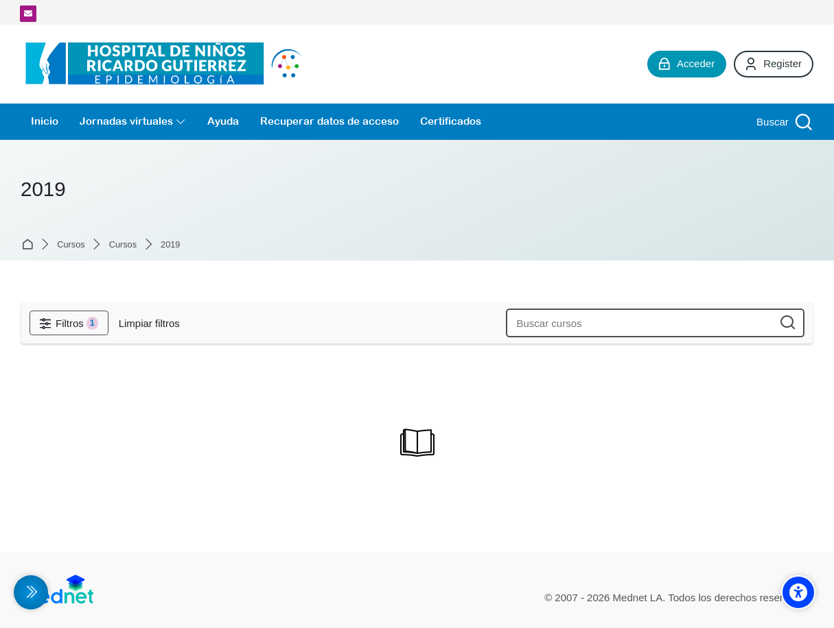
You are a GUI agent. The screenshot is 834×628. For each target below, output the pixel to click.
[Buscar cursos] (787, 323)
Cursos (70, 245)
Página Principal (30, 244)
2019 (170, 245)
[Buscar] (782, 122)
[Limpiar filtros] (149, 323)
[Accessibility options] (798, 592)
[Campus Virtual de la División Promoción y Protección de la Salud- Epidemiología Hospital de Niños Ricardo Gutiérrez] (167, 64)
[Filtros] (69, 323)
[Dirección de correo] (28, 13)
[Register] (773, 64)
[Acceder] (686, 64)
